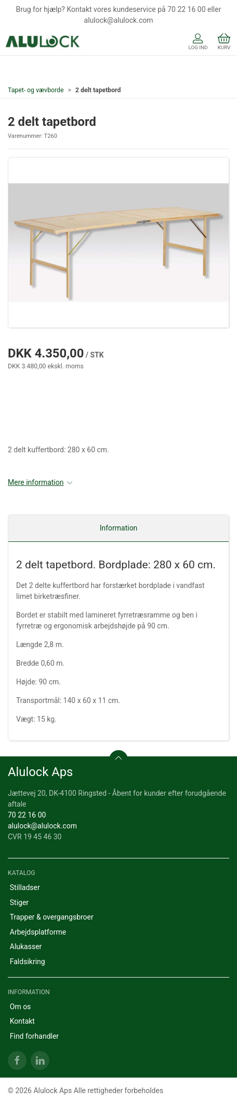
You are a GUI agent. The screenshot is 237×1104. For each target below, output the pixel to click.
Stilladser (25, 887)
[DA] (43, 42)
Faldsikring (27, 961)
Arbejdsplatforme (38, 932)
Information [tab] (119, 528)
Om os (20, 1006)
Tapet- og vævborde (36, 90)
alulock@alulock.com (42, 826)
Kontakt (22, 1021)
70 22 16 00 (27, 815)
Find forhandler (34, 1036)
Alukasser (26, 946)
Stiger (19, 902)
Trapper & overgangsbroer (52, 917)
